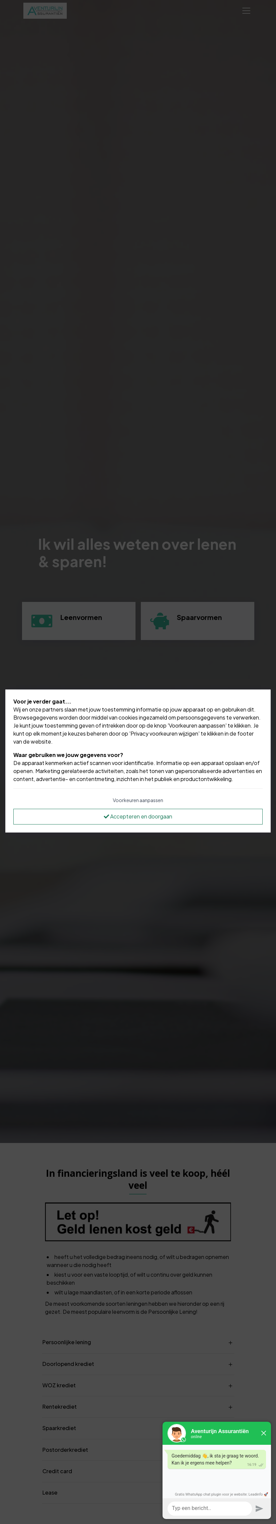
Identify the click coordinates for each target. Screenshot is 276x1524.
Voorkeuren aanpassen (138, 800)
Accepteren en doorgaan (138, 816)
